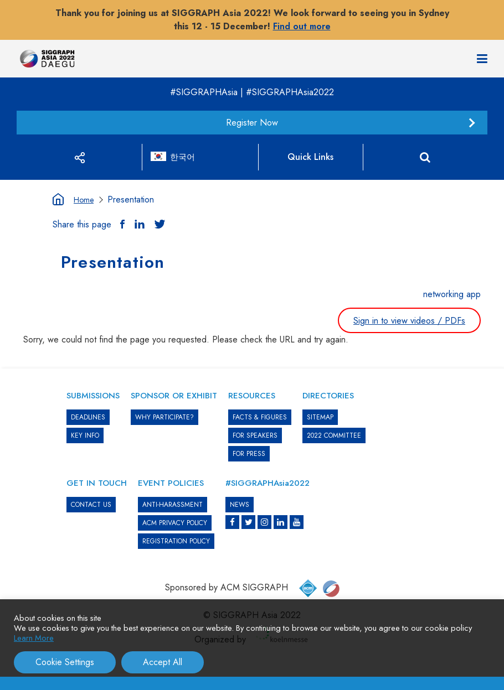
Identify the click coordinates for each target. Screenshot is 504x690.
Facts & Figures (260, 417)
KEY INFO (85, 435)
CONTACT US (91, 505)
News (239, 505)
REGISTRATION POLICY (176, 541)
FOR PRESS (249, 454)
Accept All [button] (162, 662)
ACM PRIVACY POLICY (174, 523)
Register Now (252, 122)
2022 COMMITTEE (334, 435)
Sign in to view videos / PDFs (409, 320)
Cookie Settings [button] (64, 662)
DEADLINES (88, 417)
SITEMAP (320, 417)
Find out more (302, 26)
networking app (452, 294)
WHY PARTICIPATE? (164, 417)
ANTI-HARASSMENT (172, 505)
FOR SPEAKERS (255, 435)
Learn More (34, 638)
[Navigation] (482, 59)
